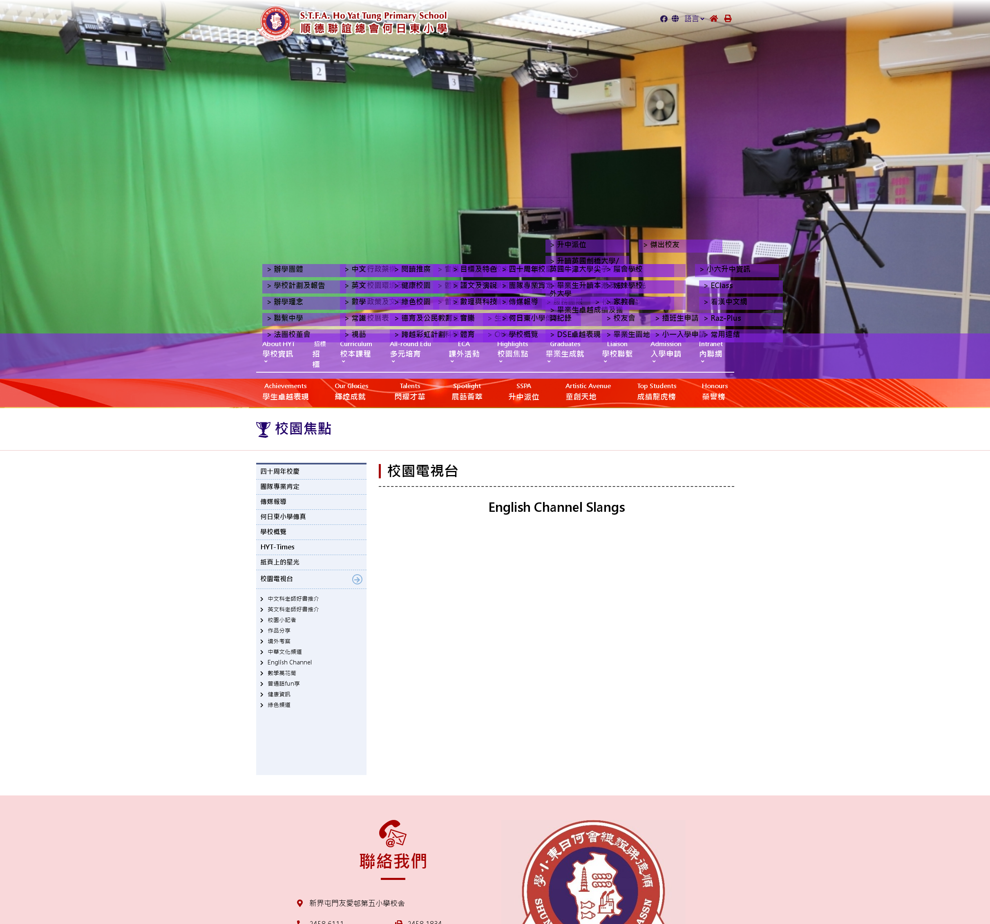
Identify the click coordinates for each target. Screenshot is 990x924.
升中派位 (523, 391)
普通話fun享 (284, 683)
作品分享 (279, 630)
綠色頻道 (279, 705)
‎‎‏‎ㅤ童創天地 (588, 391)
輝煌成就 (351, 391)
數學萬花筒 (282, 673)
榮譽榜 (715, 391)
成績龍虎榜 (656, 391)
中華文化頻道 (285, 651)
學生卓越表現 (285, 391)
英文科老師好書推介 (293, 609)
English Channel (290, 662)
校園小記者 (282, 620)
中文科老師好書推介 (293, 598)
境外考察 (279, 641)
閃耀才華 (409, 391)
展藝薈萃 (467, 391)
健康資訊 (279, 694)
